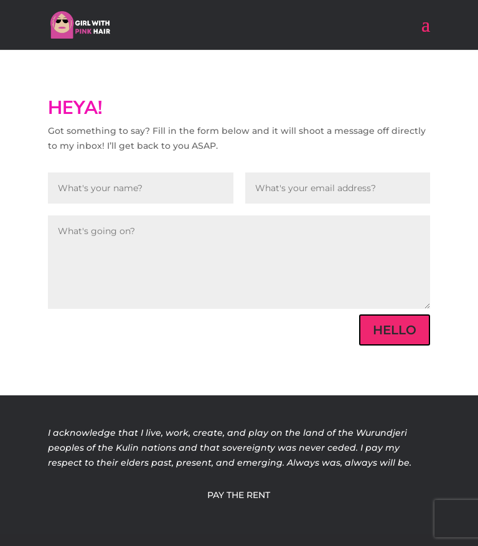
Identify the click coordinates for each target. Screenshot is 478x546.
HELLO (394, 329)
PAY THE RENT (238, 495)
